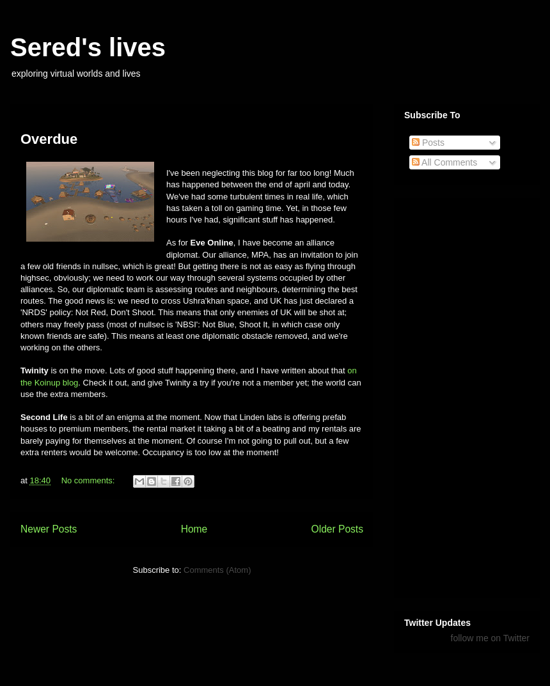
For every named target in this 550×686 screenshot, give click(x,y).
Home (194, 529)
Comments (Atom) (217, 570)
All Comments (444, 162)
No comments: (89, 480)
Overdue (48, 139)
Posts (428, 142)
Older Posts (337, 529)
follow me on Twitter (490, 638)
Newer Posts (48, 529)
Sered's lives (88, 47)
